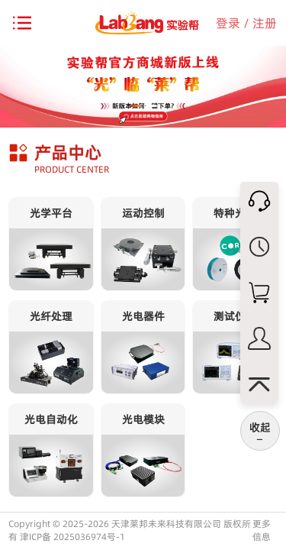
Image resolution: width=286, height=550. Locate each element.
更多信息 (261, 530)
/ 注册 (260, 23)
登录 (228, 23)
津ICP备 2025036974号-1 (72, 536)
